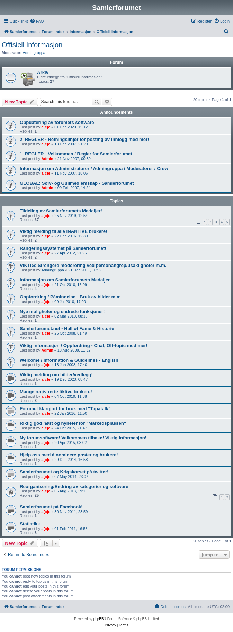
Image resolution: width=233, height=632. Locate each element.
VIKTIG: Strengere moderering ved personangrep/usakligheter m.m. (93, 265)
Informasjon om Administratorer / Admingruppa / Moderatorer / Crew (94, 168)
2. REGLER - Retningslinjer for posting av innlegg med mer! (84, 139)
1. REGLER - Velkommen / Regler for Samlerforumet (76, 154)
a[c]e (45, 127)
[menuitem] (37, 21)
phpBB (98, 619)
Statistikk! (31, 523)
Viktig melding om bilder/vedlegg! (56, 374)
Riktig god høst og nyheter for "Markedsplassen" (73, 423)
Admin (47, 159)
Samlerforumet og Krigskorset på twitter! (64, 471)
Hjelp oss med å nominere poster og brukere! (69, 454)
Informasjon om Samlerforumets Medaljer (65, 280)
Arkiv (42, 72)
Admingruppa (34, 53)
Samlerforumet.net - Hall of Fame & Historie (67, 328)
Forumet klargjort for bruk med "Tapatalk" (65, 408)
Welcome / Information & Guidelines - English (69, 360)
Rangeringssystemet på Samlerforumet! (63, 248)
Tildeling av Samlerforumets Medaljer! (61, 210)
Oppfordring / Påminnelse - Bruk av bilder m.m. (71, 297)
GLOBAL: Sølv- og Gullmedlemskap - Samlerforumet (77, 183)
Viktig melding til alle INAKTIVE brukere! (63, 231)
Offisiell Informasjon (32, 45)
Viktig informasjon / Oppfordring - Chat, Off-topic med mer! (83, 345)
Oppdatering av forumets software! (58, 122)
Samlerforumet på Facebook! (51, 506)
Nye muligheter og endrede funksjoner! (62, 311)
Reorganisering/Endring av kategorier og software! (75, 486)
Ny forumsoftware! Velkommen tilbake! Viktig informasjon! (83, 437)
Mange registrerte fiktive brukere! (56, 391)
